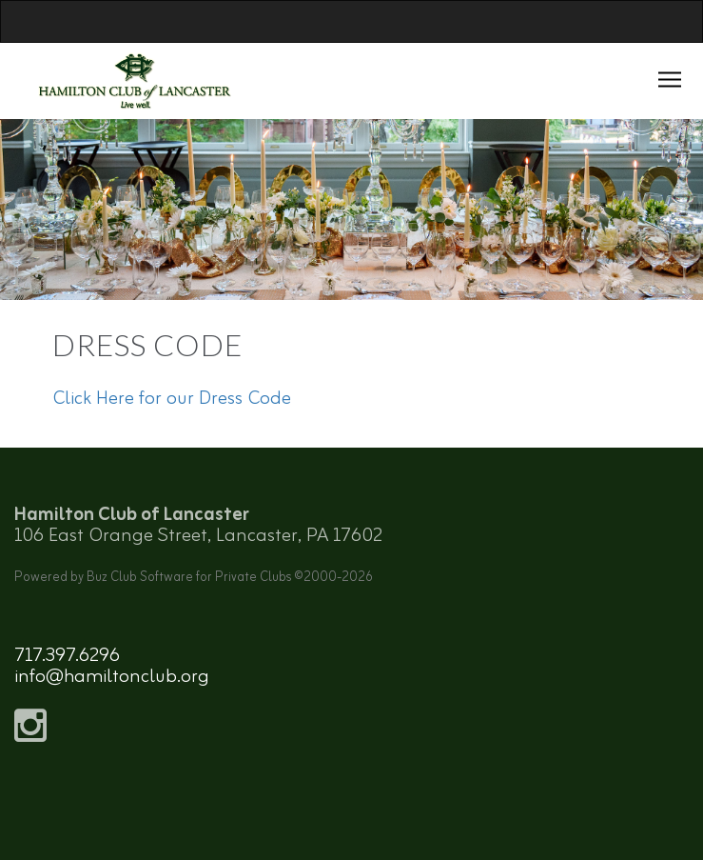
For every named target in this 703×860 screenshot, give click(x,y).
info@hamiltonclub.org (111, 676)
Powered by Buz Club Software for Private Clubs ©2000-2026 (193, 578)
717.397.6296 (67, 655)
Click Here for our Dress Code (171, 398)
